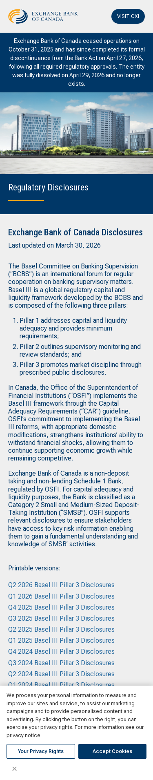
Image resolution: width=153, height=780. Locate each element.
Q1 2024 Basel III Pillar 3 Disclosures (61, 685)
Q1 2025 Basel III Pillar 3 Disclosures (61, 640)
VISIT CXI (128, 16)
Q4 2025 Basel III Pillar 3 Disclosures (61, 607)
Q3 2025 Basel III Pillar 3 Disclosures (61, 618)
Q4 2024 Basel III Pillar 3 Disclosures (61, 651)
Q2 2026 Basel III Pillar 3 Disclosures (61, 585)
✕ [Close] (14, 769)
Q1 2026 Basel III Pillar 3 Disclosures (61, 596)
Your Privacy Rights (41, 751)
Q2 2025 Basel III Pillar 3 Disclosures (61, 629)
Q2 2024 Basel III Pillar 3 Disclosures (61, 674)
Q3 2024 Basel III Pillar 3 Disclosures (61, 663)
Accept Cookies (112, 751)
